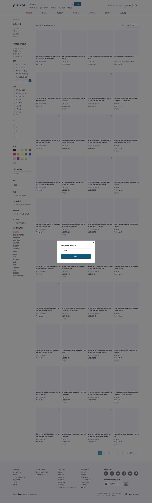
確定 (76, 256)
